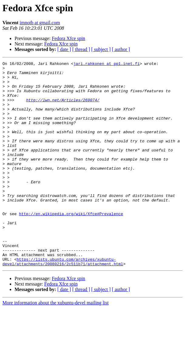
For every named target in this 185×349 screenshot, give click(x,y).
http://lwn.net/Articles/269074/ (62, 108)
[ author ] (121, 49)
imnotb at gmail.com (40, 22)
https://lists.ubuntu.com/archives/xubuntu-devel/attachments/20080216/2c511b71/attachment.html (62, 301)
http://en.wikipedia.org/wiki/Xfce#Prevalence (71, 244)
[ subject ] (101, 49)
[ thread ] (81, 49)
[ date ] (64, 49)
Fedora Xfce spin (68, 38)
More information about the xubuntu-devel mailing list (55, 343)
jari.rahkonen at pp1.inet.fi (106, 64)
